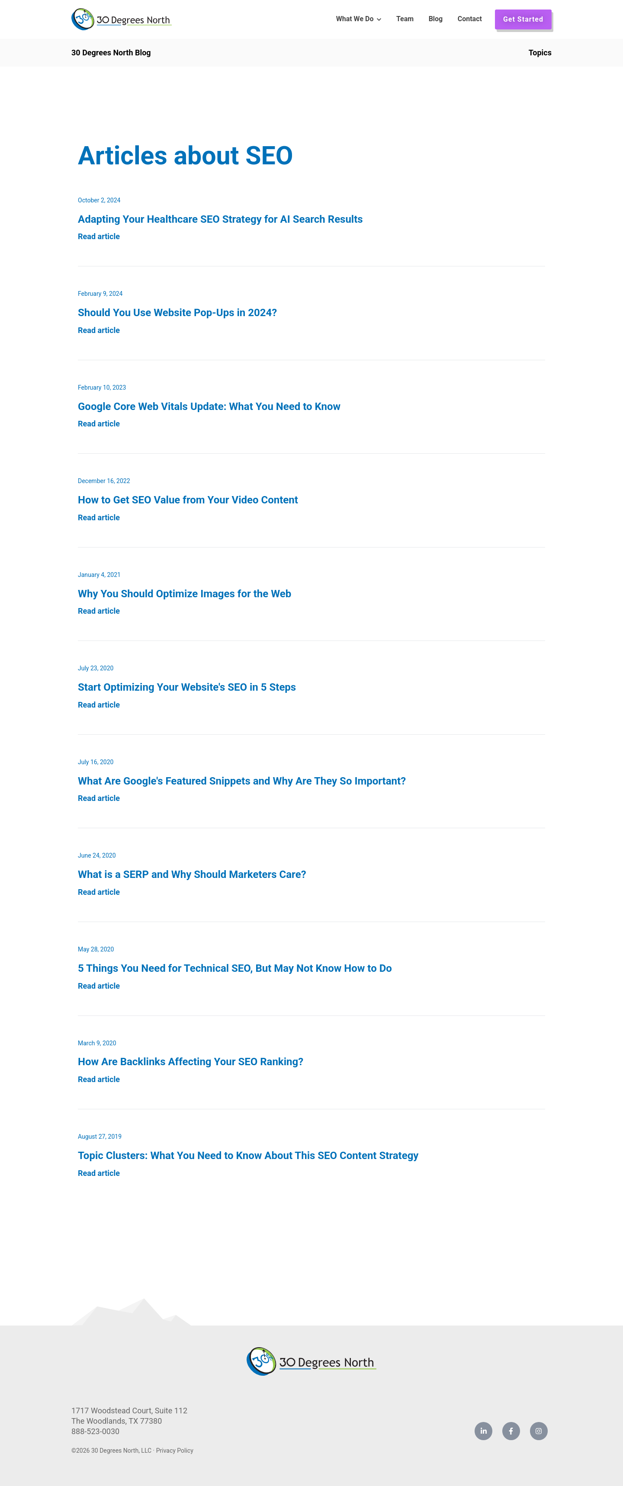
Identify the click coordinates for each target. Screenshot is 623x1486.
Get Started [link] (523, 19)
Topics (540, 52)
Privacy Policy (174, 1450)
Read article (99, 236)
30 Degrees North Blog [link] (111, 52)
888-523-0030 (95, 1431)
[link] (121, 18)
